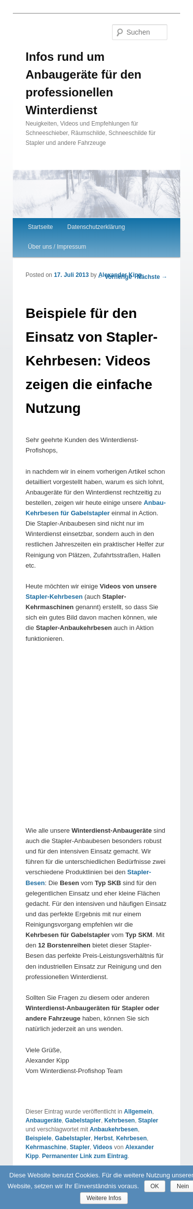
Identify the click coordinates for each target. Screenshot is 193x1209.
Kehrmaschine (46, 1147)
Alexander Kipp (120, 274)
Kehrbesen (119, 1120)
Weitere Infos (103, 1198)
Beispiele (39, 1138)
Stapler (148, 1120)
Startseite (40, 227)
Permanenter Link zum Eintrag (84, 1156)
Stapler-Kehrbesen (54, 596)
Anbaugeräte (44, 1120)
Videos (102, 1147)
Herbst (103, 1138)
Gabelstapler (83, 1120)
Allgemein (138, 1111)
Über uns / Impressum (57, 246)
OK (155, 1186)
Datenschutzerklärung (96, 227)
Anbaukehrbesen (114, 1129)
